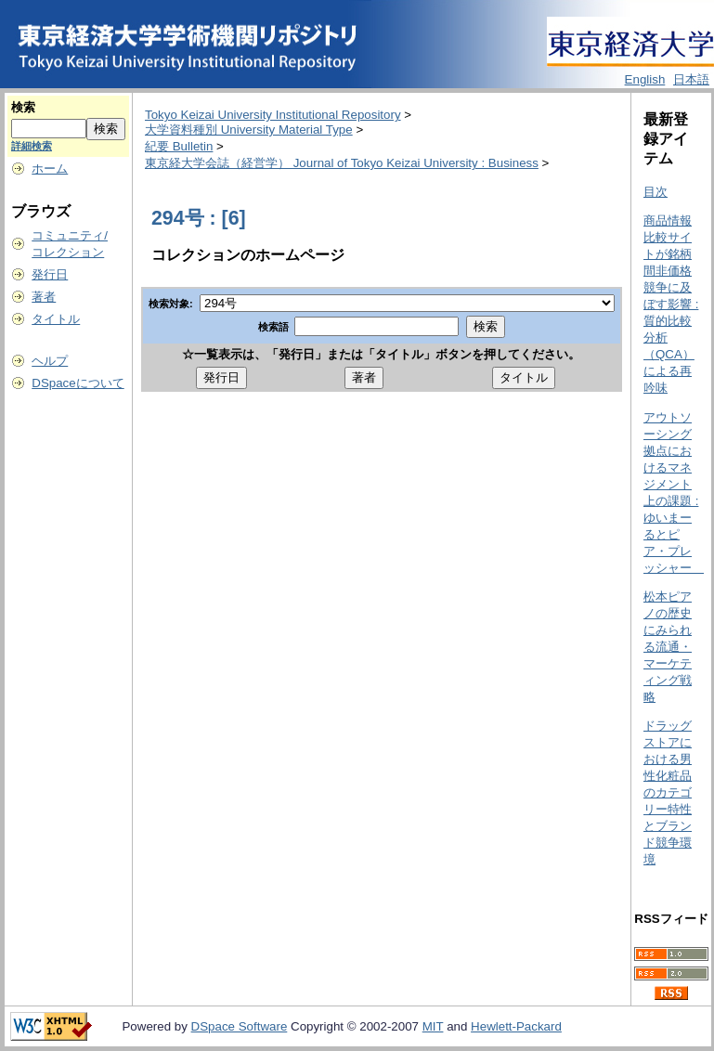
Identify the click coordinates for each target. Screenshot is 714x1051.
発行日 (50, 274)
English (645, 79)
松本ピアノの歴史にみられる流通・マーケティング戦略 (667, 647)
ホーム (50, 168)
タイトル (56, 319)
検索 (23, 107)
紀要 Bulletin (179, 146)
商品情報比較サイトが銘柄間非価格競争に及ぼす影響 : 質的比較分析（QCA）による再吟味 (670, 304)
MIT (433, 1026)
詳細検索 (31, 145)
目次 (655, 192)
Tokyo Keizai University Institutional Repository (273, 115)
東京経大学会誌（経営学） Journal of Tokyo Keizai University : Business (342, 163)
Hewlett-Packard (516, 1026)
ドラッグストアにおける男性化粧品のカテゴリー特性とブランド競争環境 (667, 792)
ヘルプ (50, 361)
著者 (44, 297)
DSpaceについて (77, 383)
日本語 (691, 79)
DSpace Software (239, 1026)
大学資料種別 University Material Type (249, 129)
